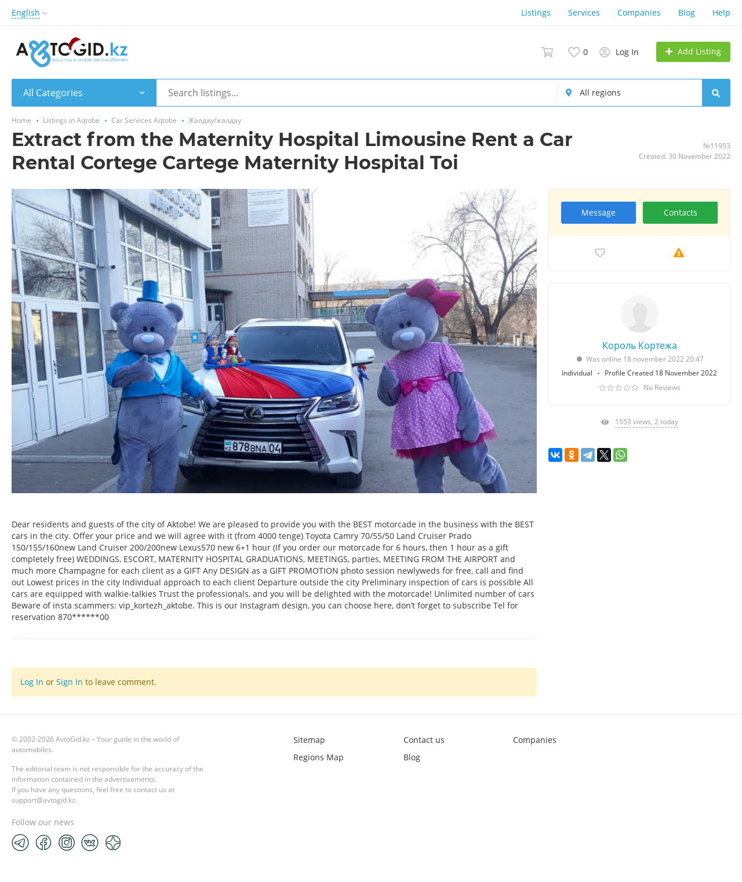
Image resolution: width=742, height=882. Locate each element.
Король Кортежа (639, 345)
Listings (536, 12)
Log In (31, 681)
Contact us (424, 739)
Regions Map (318, 757)
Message (598, 212)
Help (721, 12)
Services (584, 12)
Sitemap (309, 739)
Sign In (69, 681)
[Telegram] (20, 842)
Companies (639, 12)
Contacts (680, 212)
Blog (686, 12)
